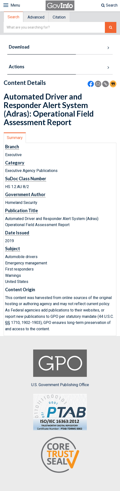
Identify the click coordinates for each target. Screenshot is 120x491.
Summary (15, 137)
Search (109, 5)
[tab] (14, 17)
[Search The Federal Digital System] (110, 27)
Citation (59, 17)
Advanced (36, 17)
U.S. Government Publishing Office (60, 368)
